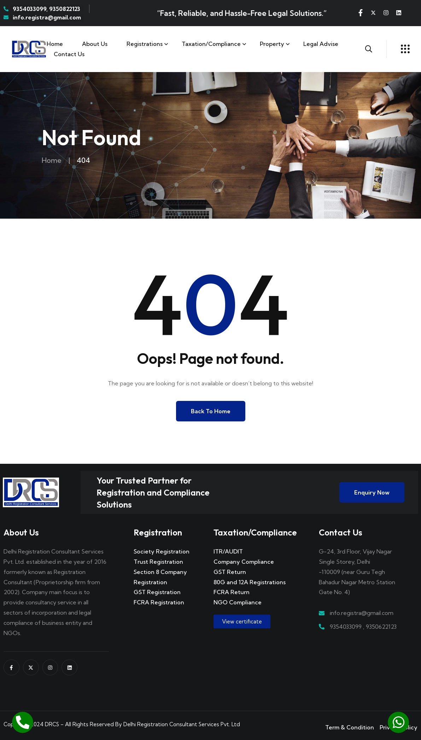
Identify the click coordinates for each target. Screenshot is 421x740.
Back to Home (210, 411)
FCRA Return (232, 592)
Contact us (69, 54)
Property (272, 43)
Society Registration (161, 551)
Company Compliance (244, 561)
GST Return (230, 571)
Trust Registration (158, 561)
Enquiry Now (372, 492)
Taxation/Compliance (211, 43)
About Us (94, 43)
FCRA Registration (159, 602)
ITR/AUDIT (228, 551)
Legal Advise (320, 43)
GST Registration (157, 592)
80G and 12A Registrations (250, 582)
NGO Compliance (238, 602)
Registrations (145, 43)
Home (55, 43)
